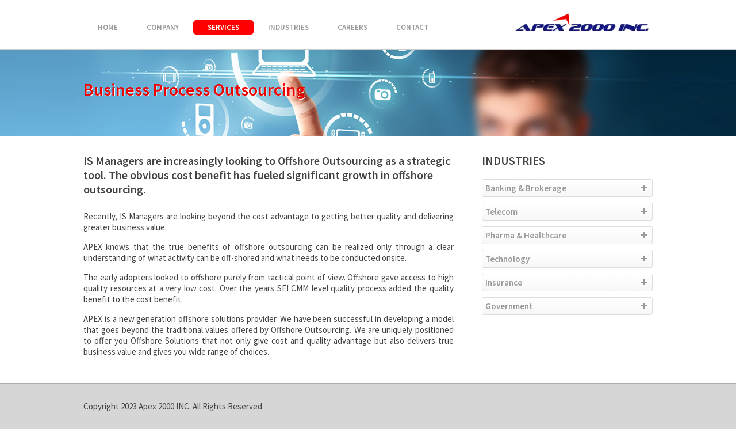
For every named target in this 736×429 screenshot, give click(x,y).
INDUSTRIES (288, 27)
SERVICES (223, 27)
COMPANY (163, 27)
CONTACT (412, 27)
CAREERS (352, 27)
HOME (108, 27)
